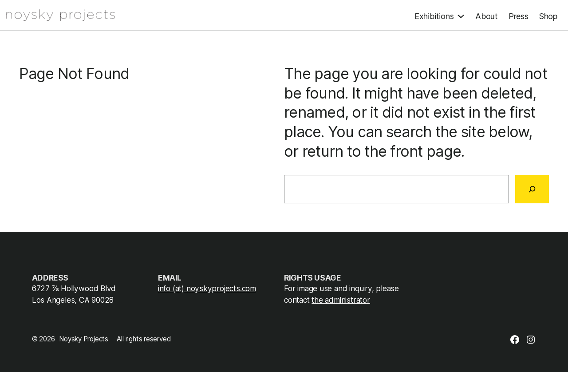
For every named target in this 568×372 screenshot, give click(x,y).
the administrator (341, 300)
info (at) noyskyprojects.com (207, 288)
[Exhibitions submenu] (439, 15)
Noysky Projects (83, 339)
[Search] (532, 189)
